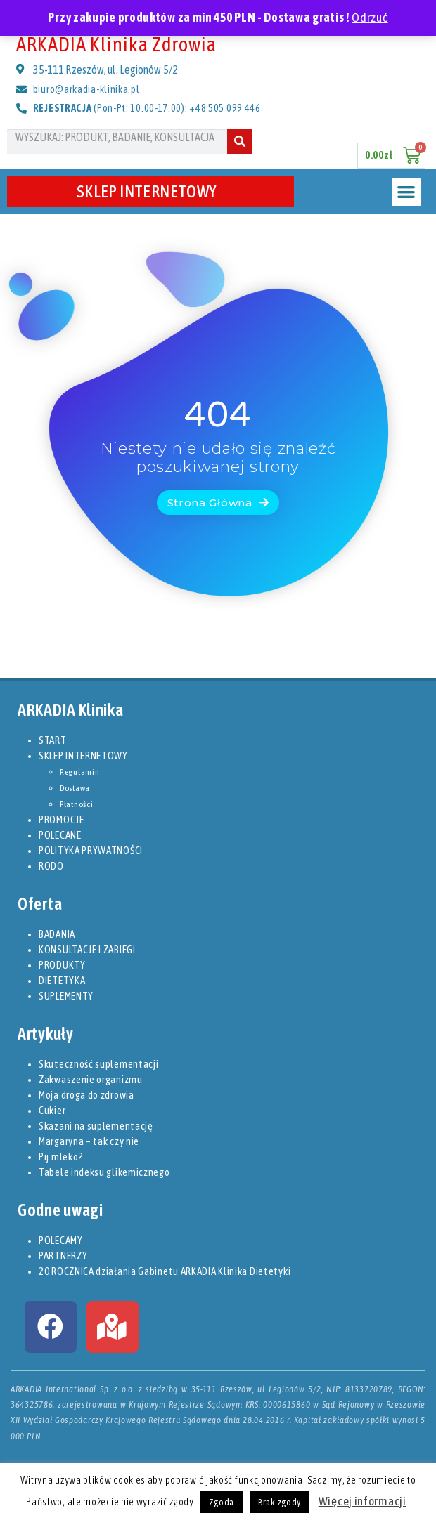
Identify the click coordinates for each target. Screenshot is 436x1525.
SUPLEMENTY (66, 996)
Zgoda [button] (222, 1502)
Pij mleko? (61, 1157)
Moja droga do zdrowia (86, 1095)
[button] (406, 192)
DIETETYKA (62, 980)
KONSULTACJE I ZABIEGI (87, 949)
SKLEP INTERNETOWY (150, 191)
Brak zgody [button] (279, 1502)
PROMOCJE (61, 819)
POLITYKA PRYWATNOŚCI (91, 850)
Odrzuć (369, 18)
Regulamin (79, 772)
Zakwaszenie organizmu (91, 1079)
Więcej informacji (362, 1501)
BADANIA (57, 934)
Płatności (76, 804)
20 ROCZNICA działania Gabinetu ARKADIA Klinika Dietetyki (164, 1271)
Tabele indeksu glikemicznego (104, 1172)
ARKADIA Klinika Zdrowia (116, 43)
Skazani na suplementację (96, 1126)
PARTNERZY (63, 1256)
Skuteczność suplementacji (99, 1064)
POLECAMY (61, 1240)
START (53, 740)
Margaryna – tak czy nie (89, 1141)
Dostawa (75, 788)
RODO (51, 866)
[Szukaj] (239, 141)
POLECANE (60, 835)
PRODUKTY (62, 965)
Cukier (52, 1110)
